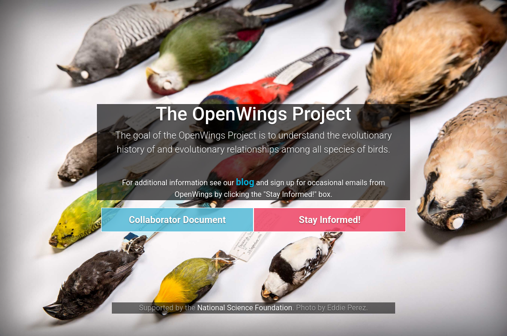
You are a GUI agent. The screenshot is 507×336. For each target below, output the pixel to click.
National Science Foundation (244, 307)
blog (245, 182)
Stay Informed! (329, 219)
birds (378, 149)
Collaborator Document (177, 219)
